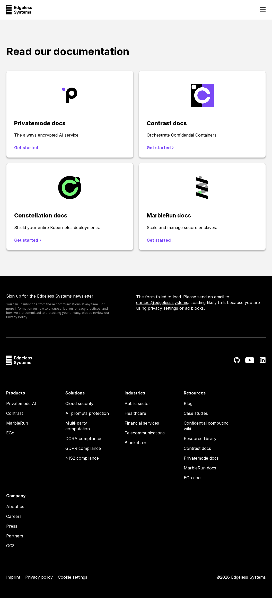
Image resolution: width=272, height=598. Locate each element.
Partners (14, 535)
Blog (188, 403)
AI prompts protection (87, 413)
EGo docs (193, 477)
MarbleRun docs (200, 467)
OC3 (10, 545)
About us (15, 506)
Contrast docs (197, 448)
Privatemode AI (21, 403)
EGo (10, 432)
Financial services (142, 423)
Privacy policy (39, 577)
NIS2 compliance (82, 458)
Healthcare (135, 413)
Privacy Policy (16, 317)
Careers (14, 516)
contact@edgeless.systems (162, 302)
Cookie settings (72, 577)
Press (11, 526)
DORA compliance (83, 438)
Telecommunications (145, 432)
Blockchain (135, 442)
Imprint (13, 577)
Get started (27, 148)
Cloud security (79, 403)
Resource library (200, 438)
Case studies (196, 413)
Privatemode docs (201, 458)
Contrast (14, 413)
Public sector (137, 403)
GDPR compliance (83, 448)
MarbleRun (17, 423)
